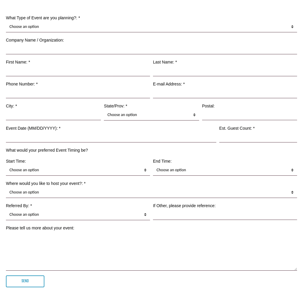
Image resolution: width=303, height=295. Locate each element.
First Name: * (18, 62)
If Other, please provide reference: (184, 205)
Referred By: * (19, 205)
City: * (11, 106)
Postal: (208, 106)
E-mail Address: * (169, 84)
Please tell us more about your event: (40, 228)
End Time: (162, 161)
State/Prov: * (115, 106)
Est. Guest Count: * (237, 128)
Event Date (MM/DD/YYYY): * (33, 128)
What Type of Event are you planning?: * (43, 17)
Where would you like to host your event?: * (46, 183)
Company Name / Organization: (35, 40)
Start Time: (16, 161)
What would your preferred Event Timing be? (47, 150)
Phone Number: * (22, 84)
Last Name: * (165, 62)
